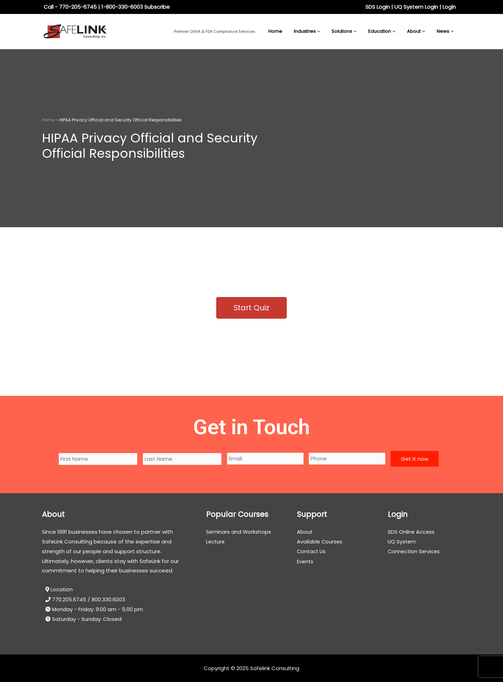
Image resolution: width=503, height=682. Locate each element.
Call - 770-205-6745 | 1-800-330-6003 (93, 6)
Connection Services (415, 551)
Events (305, 561)
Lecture (216, 541)
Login (449, 6)
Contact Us (312, 551)
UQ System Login (416, 6)
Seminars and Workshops (239, 531)
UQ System (402, 541)
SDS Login (377, 6)
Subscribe (157, 6)
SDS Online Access (411, 531)
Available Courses (320, 541)
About (305, 531)
